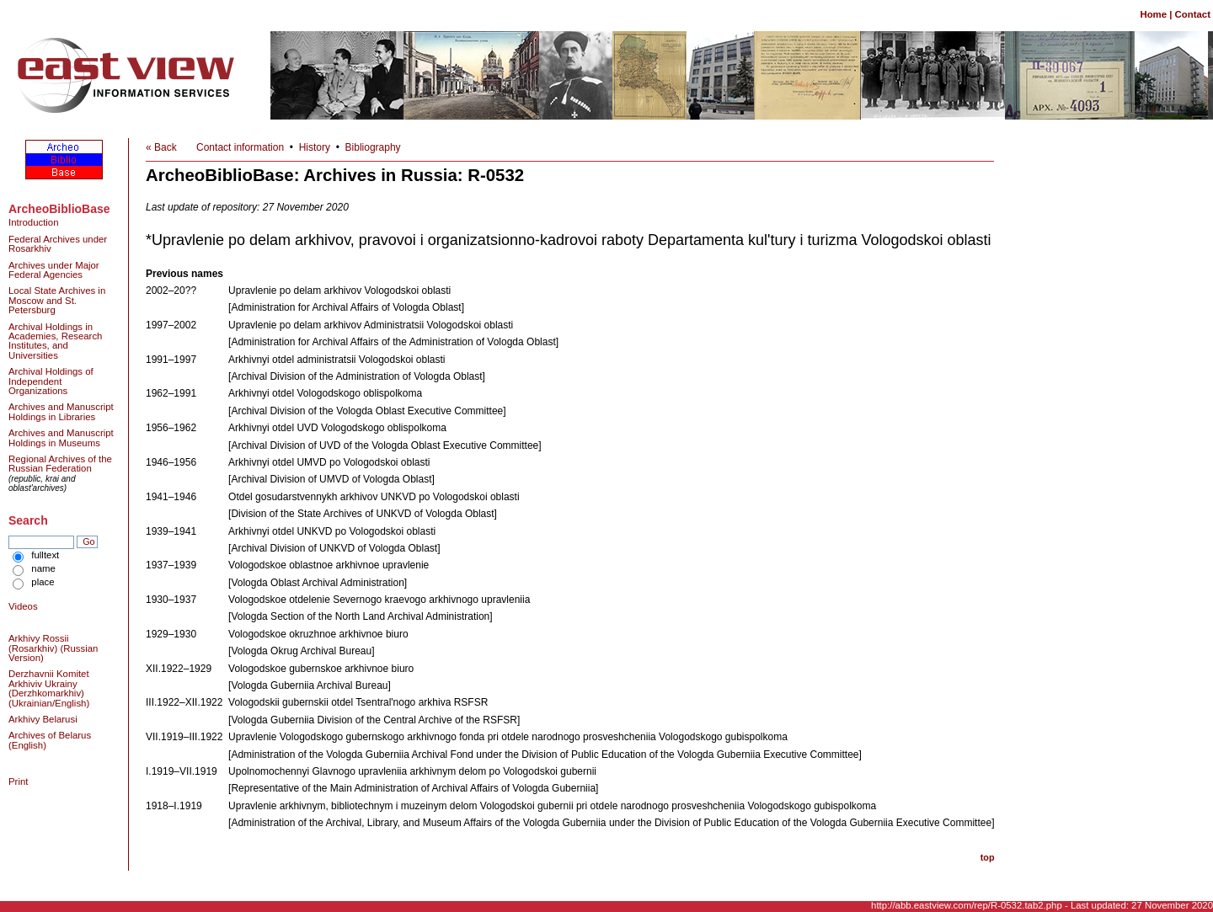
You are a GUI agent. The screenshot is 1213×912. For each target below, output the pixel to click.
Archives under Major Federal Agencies (53, 270)
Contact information (240, 147)
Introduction (33, 222)
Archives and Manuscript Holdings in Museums (61, 437)
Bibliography (373, 147)
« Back (161, 147)
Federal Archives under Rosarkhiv (57, 243)
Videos (23, 606)
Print (18, 781)
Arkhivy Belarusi (42, 719)
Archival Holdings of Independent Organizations (51, 381)
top (988, 857)
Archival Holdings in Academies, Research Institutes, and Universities (55, 341)
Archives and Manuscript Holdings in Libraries (61, 411)
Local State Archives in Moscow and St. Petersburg (56, 300)
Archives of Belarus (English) (49, 739)
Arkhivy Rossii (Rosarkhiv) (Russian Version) (53, 648)
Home (1153, 14)
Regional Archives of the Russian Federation (60, 463)
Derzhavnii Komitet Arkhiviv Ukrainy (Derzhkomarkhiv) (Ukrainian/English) (48, 688)
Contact (1192, 14)
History (314, 147)
